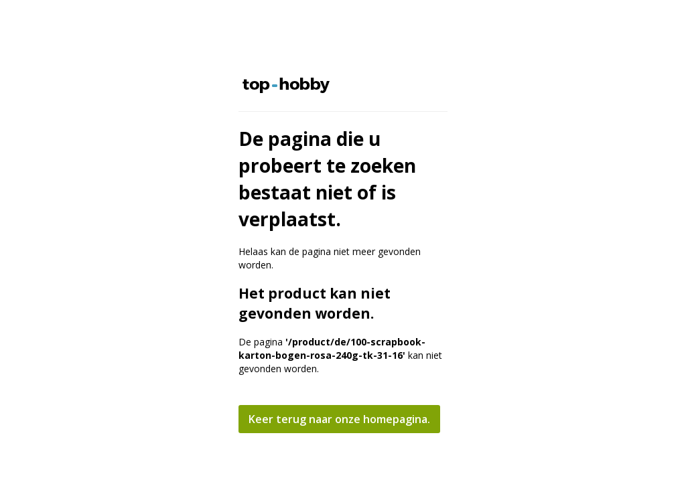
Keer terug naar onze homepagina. (339, 419)
